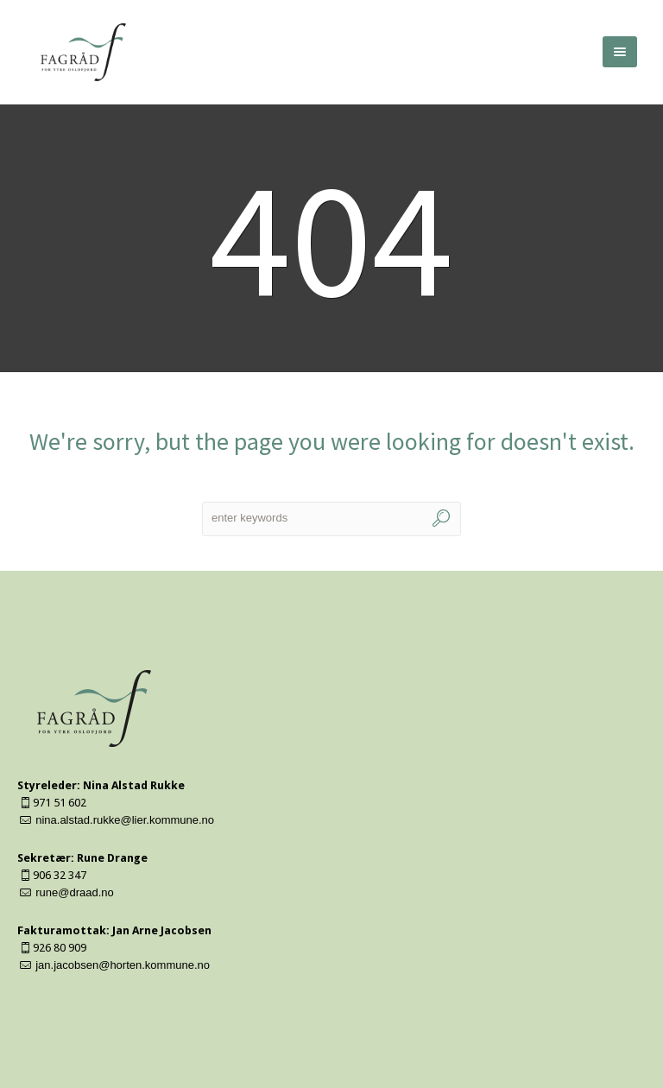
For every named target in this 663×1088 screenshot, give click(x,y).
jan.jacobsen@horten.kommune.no (122, 964)
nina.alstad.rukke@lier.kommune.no (124, 819)
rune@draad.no (74, 892)
